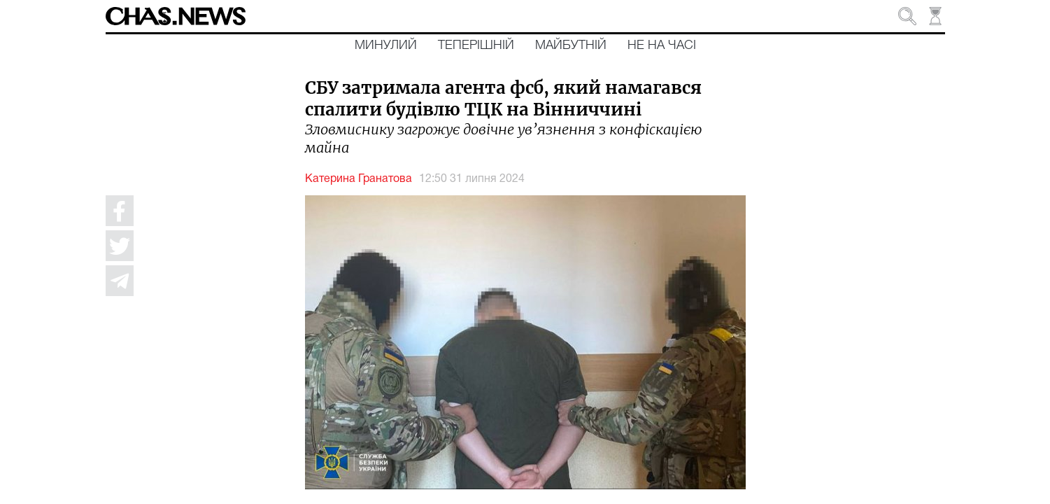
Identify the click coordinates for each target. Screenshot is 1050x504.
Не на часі (661, 45)
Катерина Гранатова (358, 179)
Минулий (386, 45)
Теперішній (476, 45)
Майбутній (570, 45)
